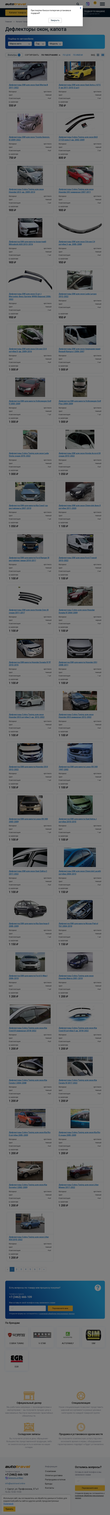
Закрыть (55, 20)
